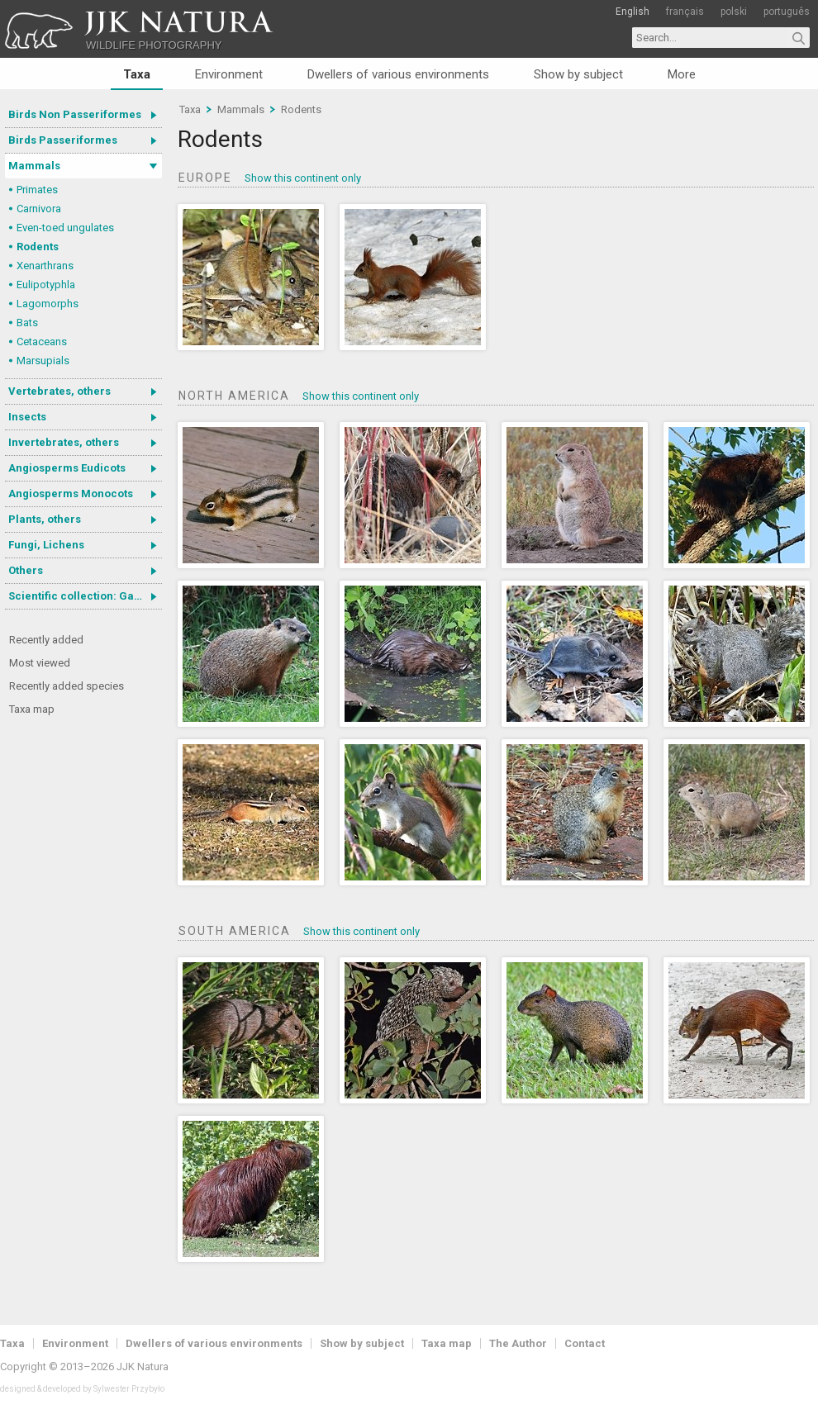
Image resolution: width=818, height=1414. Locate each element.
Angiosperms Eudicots (67, 468)
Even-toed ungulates (65, 227)
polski (734, 11)
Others (25, 570)
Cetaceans (42, 341)
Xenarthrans (45, 265)
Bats (27, 322)
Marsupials (43, 360)
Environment (229, 74)
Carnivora (39, 208)
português (786, 11)
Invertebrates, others (63, 442)
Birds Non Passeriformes (74, 114)
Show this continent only (303, 178)
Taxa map (32, 709)
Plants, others (44, 519)
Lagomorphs (47, 303)
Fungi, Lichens (46, 545)
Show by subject (578, 74)
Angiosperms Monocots (70, 493)
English (632, 11)
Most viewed (39, 663)
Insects (27, 416)
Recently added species (66, 686)
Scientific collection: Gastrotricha (85, 596)
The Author (518, 1343)
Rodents (38, 246)
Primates (37, 189)
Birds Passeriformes (62, 140)
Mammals (34, 165)
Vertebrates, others (59, 391)
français (685, 11)
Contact (584, 1343)
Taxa (136, 74)
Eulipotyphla (46, 284)
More (682, 74)
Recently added (46, 639)
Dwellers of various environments (398, 74)
